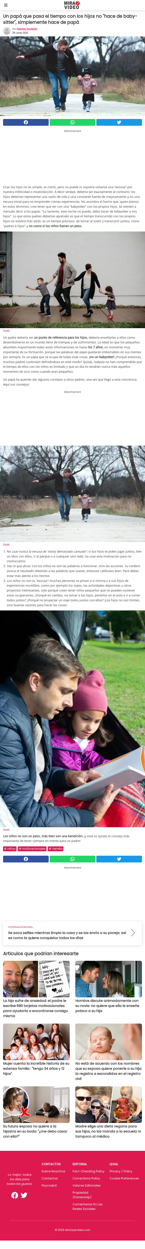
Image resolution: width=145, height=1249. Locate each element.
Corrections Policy (86, 1178)
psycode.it (49, 1185)
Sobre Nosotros (53, 1171)
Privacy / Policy (121, 1171)
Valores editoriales (87, 1185)
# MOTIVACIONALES (32, 849)
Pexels (6, 330)
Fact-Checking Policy (88, 1171)
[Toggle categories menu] (5, 5)
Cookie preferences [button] (124, 1178)
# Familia (56, 849)
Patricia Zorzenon (27, 29)
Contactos (50, 1178)
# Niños (10, 849)
